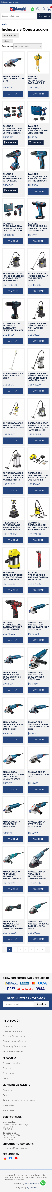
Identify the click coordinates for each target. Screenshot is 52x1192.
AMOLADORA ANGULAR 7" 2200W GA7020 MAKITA (38, 924)
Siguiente (37, 949)
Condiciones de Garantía (14, 1041)
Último (42, 949)
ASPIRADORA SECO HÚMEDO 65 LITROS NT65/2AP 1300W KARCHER (13, 277)
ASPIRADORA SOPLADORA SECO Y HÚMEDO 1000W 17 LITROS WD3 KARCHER (13, 576)
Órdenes (7, 1068)
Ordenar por (7, 46)
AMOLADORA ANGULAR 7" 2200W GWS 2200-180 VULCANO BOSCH (13, 775)
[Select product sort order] (27, 46)
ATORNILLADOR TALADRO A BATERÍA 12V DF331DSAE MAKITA (13, 327)
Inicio (4, 24)
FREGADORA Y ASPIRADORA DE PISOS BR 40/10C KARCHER (11, 526)
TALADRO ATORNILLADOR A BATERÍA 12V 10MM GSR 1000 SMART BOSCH (37, 227)
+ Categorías (10, 35)
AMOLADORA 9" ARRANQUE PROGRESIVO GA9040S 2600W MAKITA (37, 875)
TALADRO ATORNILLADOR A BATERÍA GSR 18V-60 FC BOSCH (13, 129)
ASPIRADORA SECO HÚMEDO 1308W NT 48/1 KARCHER (38, 326)
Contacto (7, 1090)
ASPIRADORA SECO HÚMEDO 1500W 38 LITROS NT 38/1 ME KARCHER (38, 376)
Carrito (6, 1078)
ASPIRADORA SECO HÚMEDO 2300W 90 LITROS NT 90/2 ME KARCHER (13, 476)
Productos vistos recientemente (19, 1100)
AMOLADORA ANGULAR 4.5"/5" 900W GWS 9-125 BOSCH (12, 675)
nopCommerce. (32, 1183)
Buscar (44, 16)
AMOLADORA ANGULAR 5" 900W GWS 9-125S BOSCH (38, 725)
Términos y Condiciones (14, 1046)
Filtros (7, 41)
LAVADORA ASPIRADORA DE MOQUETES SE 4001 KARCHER (38, 526)
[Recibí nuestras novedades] (18, 1004)
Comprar (12, 94)
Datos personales (11, 1063)
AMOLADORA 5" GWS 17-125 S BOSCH (36, 824)
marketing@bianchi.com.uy (16, 1148)
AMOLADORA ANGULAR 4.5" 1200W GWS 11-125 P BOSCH (38, 625)
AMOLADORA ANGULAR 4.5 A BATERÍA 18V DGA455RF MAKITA (13, 925)
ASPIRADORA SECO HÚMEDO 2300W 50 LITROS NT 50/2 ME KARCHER (38, 426)
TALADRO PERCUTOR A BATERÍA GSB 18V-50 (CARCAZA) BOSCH (12, 177)
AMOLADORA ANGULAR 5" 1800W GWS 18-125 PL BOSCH (13, 725)
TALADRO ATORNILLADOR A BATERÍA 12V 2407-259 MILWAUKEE (13, 626)
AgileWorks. (32, 1187)
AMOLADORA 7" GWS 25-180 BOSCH (38, 774)
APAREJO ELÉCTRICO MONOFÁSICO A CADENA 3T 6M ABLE (36, 79)
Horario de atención (12, 1031)
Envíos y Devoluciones (14, 1036)
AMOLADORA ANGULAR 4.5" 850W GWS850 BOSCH (36, 675)
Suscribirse (41, 1004)
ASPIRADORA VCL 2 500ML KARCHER (13, 375)
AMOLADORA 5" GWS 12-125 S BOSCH (11, 824)
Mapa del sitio (9, 1110)
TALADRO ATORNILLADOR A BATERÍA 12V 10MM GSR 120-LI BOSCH (37, 177)
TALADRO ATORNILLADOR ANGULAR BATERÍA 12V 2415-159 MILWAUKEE (38, 576)
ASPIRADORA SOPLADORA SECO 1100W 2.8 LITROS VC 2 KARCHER (38, 476)
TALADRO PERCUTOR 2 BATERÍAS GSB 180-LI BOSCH (38, 129)
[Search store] (19, 16)
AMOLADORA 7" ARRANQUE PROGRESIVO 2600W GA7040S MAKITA (12, 875)
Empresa (7, 1026)
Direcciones (8, 1073)
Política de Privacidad (13, 1051)
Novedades (8, 1105)
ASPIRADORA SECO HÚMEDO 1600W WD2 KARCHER (13, 425)
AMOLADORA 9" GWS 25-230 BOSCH (13, 78)
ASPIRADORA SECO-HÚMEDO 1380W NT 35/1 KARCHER (38, 277)
